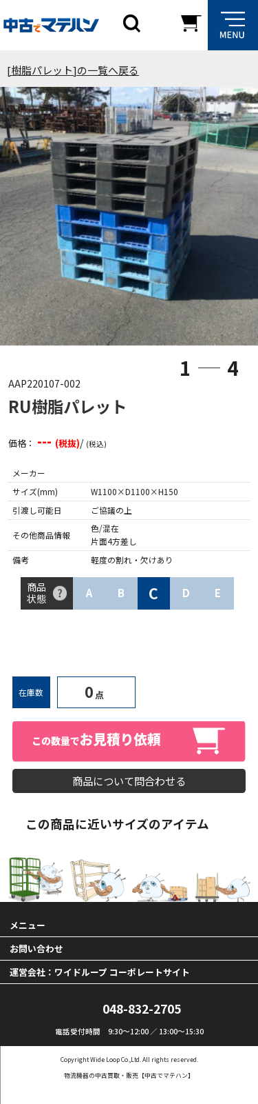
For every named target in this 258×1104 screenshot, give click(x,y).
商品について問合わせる (129, 780)
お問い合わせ (36, 948)
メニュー (27, 925)
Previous (28, 219)
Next (230, 219)
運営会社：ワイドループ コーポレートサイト (100, 971)
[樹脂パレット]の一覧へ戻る (73, 70)
